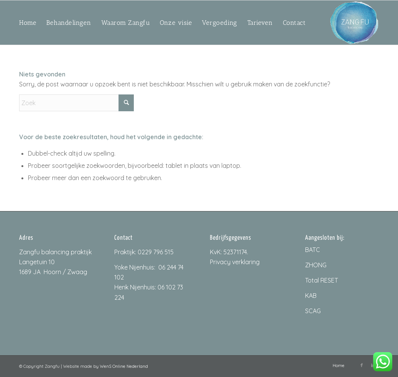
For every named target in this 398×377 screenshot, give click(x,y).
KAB (311, 295)
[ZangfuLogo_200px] (354, 22)
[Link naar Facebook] (361, 365)
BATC (312, 249)
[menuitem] (27, 22)
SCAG (313, 311)
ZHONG (316, 265)
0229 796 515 (156, 252)
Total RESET (321, 280)
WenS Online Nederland (124, 366)
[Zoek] (76, 102)
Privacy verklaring (235, 262)
